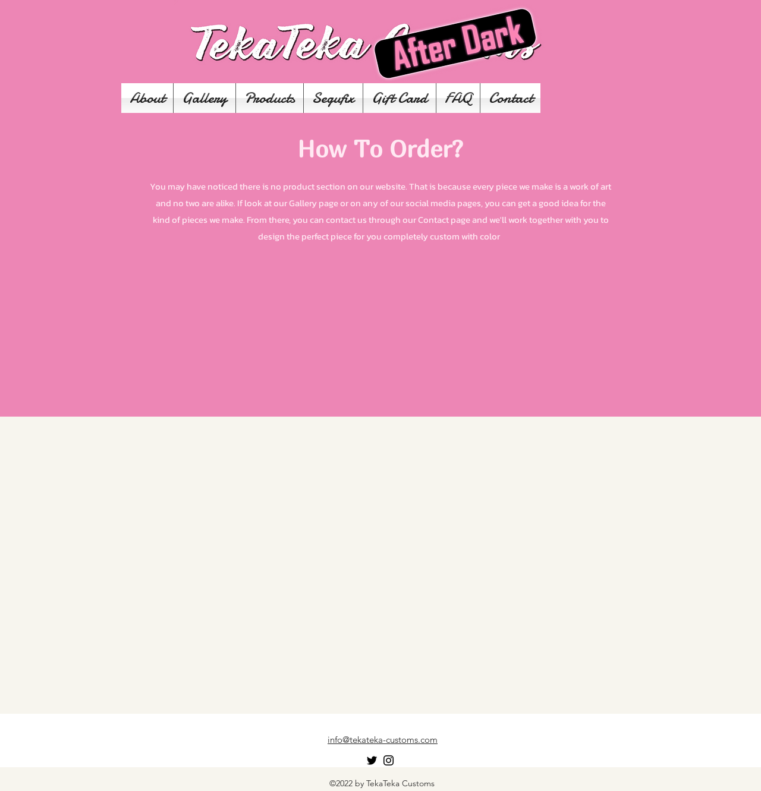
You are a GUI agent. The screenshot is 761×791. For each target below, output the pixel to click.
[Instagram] (388, 760)
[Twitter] (372, 760)
